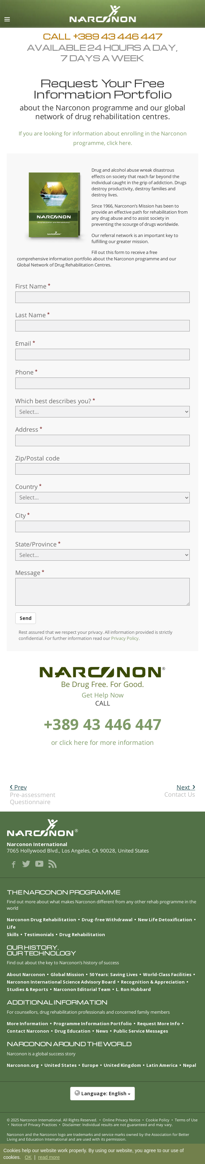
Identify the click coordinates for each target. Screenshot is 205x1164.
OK (28, 1157)
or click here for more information (102, 742)
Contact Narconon (28, 1031)
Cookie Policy (157, 1119)
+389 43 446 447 (103, 724)
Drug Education (72, 1031)
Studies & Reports (27, 989)
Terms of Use (186, 1119)
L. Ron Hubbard (133, 989)
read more (49, 1157)
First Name (30, 286)
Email (23, 343)
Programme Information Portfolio (93, 1023)
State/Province (36, 544)
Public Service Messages (141, 1031)
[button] (102, 1097)
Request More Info (158, 1023)
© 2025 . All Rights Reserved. (52, 1119)
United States (60, 1065)
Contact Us (179, 790)
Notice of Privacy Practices (34, 1124)
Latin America (162, 1065)
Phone (24, 372)
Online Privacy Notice (121, 1119)
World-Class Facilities (167, 974)
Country (26, 486)
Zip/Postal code (37, 458)
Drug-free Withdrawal (107, 920)
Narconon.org (23, 1065)
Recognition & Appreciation (153, 982)
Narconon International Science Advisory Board (61, 982)
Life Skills (13, 930)
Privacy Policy (125, 638)
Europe (90, 1065)
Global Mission (67, 974)
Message (27, 572)
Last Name (30, 315)
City (20, 515)
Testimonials (39, 934)
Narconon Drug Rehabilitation (41, 920)
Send (26, 618)
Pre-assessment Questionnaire (32, 794)
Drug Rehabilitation (82, 934)
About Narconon (26, 974)
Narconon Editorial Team (82, 989)
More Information (27, 1023)
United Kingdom (122, 1065)
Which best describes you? (53, 401)
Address (26, 429)
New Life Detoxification (165, 920)
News (102, 1031)
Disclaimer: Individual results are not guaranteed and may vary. (117, 1124)
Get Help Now (103, 695)
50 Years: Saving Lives (113, 974)
